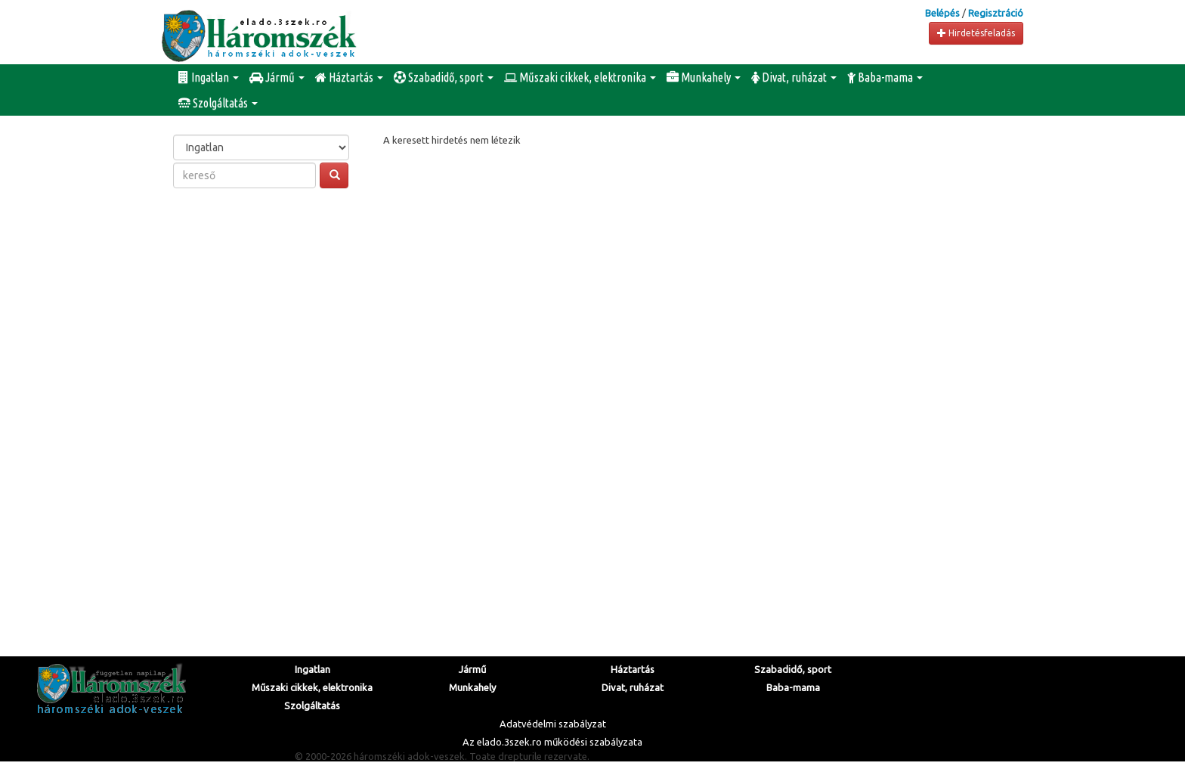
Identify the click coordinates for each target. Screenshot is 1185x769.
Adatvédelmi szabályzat (553, 723)
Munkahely (704, 77)
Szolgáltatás (218, 103)
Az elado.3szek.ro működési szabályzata (552, 741)
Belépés (942, 13)
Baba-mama (885, 77)
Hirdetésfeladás (976, 33)
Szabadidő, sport (443, 77)
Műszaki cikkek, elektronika (580, 77)
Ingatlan (208, 77)
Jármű (277, 77)
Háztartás (349, 77)
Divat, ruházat (794, 77)
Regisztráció (995, 13)
